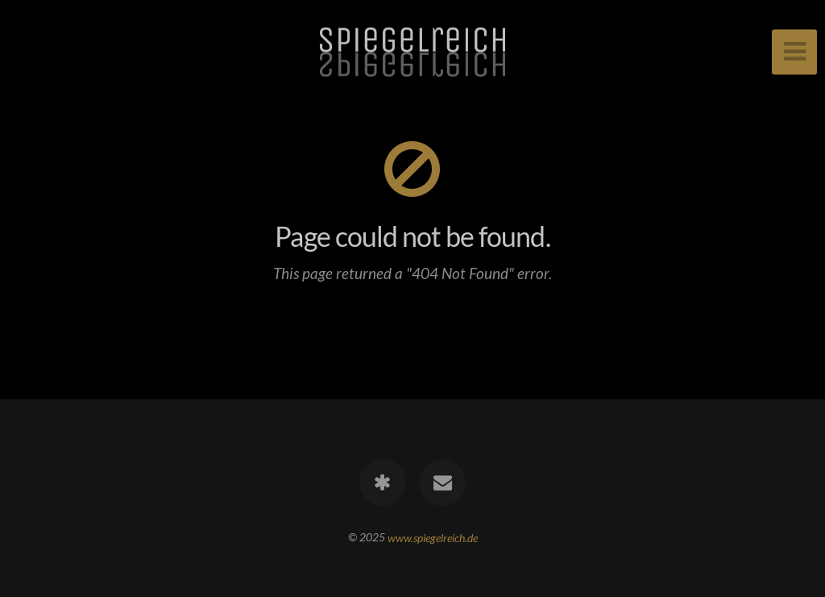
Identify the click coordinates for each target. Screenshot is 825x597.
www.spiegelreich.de (433, 537)
